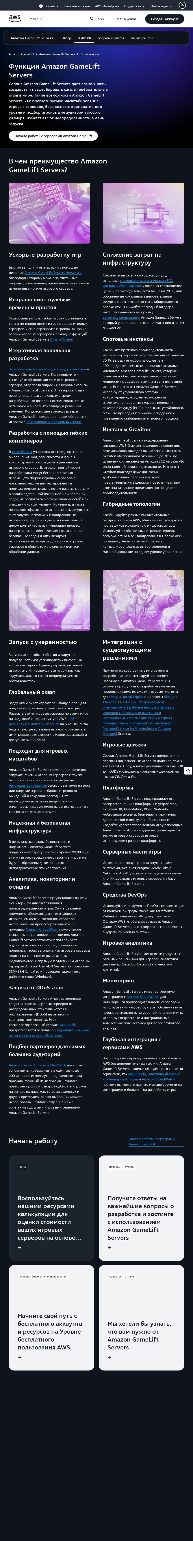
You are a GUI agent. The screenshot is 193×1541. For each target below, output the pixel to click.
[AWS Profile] (182, 5)
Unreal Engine (132, 696)
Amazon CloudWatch (42, 929)
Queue (67, 339)
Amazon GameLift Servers (57, 54)
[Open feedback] (188, 771)
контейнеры (22, 451)
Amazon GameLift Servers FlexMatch (37, 1065)
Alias (54, 339)
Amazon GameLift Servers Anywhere (52, 272)
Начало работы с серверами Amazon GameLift (152, 1141)
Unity (113, 696)
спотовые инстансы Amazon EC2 (146, 280)
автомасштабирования (121, 317)
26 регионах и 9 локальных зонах (54, 422)
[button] (164, 19)
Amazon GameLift (21, 54)
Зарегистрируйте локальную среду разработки (47, 369)
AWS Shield (67, 1025)
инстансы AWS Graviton (122, 285)
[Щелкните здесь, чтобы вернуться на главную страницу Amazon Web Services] (15, 21)
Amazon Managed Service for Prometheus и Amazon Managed (138, 728)
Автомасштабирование (28, 785)
